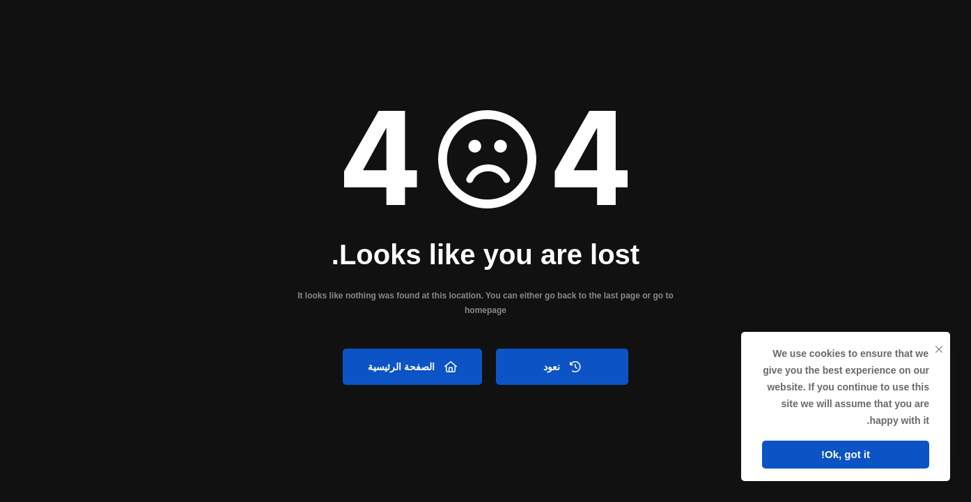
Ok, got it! (845, 454)
